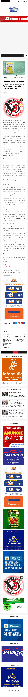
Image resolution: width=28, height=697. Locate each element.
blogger (15, 354)
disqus (19, 354)
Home (4, 76)
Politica (17, 76)
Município (12, 76)
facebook (24, 354)
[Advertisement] (14, 39)
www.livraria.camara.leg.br (11, 269)
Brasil (8, 76)
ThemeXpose (16, 695)
